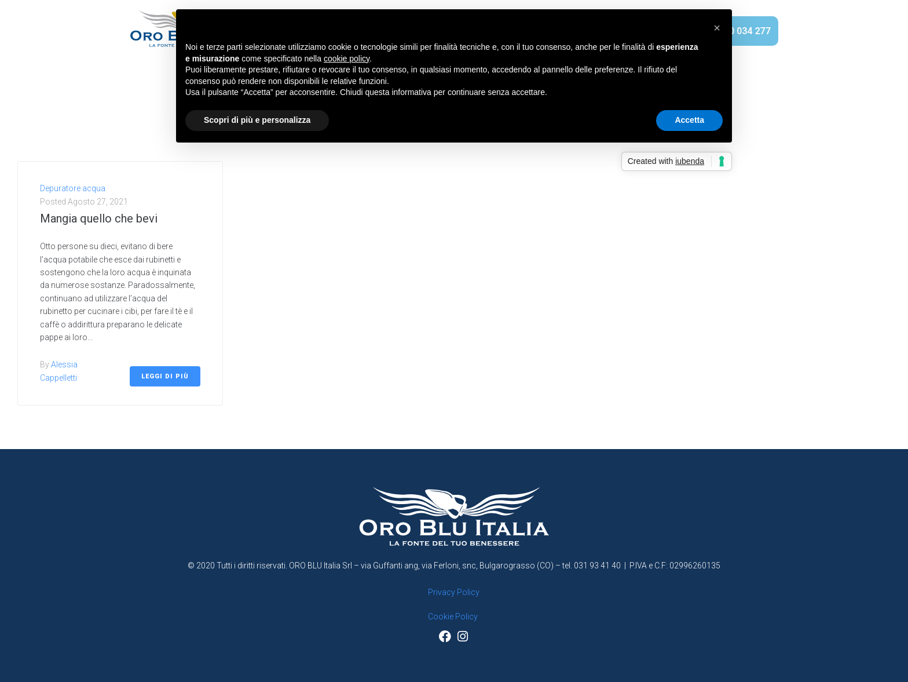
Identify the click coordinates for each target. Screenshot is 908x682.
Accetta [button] (689, 120)
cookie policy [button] (346, 58)
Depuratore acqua (72, 188)
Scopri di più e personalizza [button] (257, 120)
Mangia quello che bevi (99, 218)
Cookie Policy (453, 616)
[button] (717, 28)
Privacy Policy (453, 592)
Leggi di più (165, 376)
